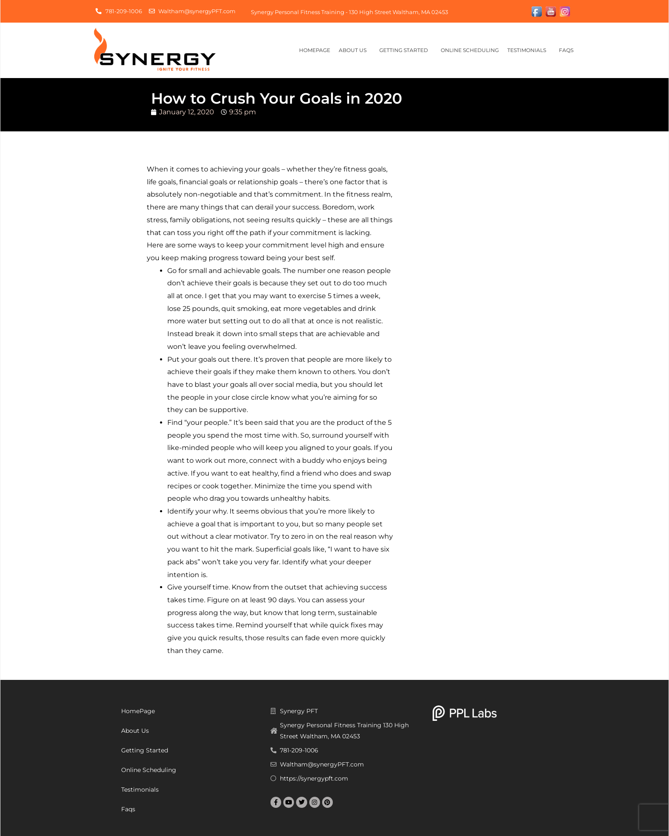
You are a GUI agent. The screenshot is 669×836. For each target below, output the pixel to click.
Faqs (568, 50)
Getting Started (405, 50)
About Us (355, 50)
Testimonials (528, 50)
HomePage (314, 50)
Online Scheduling (470, 50)
